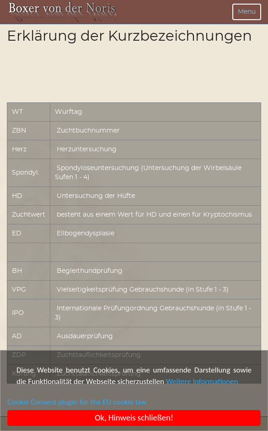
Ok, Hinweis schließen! (134, 417)
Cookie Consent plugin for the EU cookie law (76, 402)
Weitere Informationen (202, 381)
